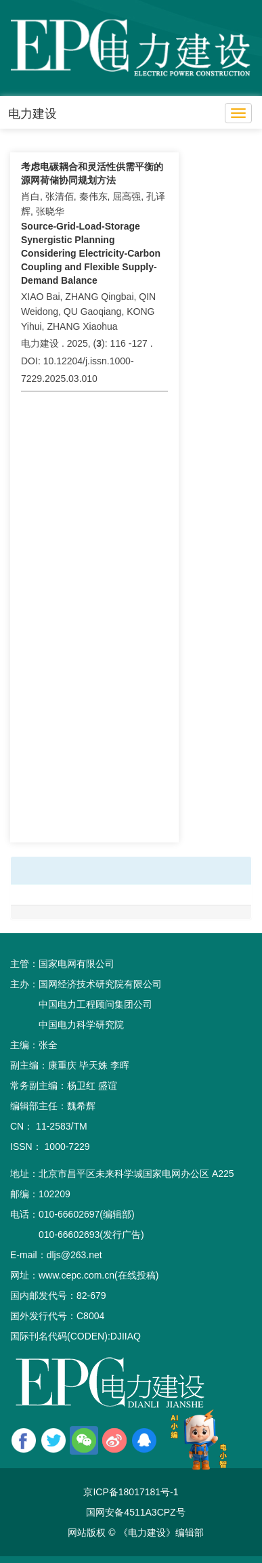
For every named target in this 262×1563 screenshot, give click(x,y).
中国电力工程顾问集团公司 (95, 1004)
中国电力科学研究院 (81, 1024)
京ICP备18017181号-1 (130, 1491)
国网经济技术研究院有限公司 (100, 984)
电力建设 (32, 114)
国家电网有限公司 (76, 963)
